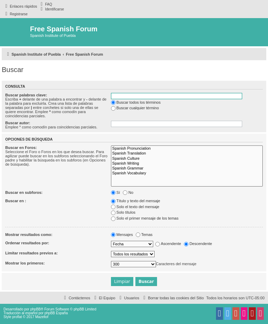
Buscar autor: (17, 123)
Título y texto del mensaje (135, 201)
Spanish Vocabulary (187, 173)
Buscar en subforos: (24, 192)
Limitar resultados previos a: (31, 253)
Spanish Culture (187, 158)
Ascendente (168, 244)
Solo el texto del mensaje (135, 207)
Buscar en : (15, 201)
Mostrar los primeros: (25, 263)
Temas (144, 234)
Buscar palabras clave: (26, 95)
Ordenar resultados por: (27, 243)
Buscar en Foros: (21, 147)
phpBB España (56, 313)
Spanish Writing (187, 163)
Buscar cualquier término (135, 108)
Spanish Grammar (187, 168)
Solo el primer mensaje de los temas (145, 218)
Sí (115, 192)
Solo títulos (123, 212)
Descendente (198, 244)
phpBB (35, 309)
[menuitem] (45, 4)
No (128, 192)
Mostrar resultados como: (28, 234)
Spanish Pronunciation (187, 148)
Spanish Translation (187, 153)
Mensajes (122, 234)
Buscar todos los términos (136, 102)
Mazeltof (42, 317)
